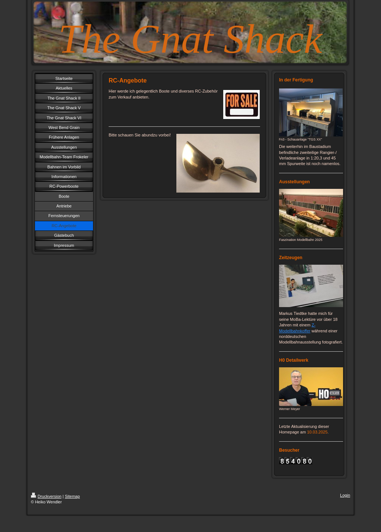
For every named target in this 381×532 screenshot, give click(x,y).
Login (345, 495)
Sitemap (72, 496)
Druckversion (46, 496)
